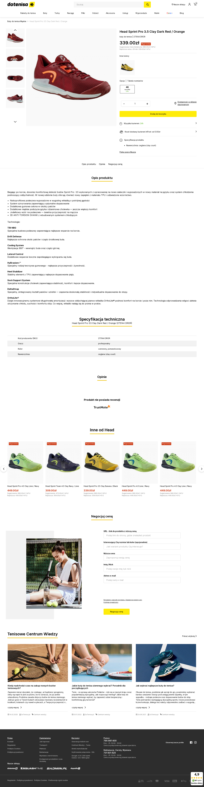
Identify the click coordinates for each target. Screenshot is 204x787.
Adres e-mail (110, 575)
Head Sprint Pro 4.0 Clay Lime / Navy (23, 486)
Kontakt (10, 741)
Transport (43, 745)
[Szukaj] (147, 5)
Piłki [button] (83, 13)
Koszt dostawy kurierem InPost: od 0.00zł (158, 131)
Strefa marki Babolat (79, 748)
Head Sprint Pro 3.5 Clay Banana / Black (101, 486)
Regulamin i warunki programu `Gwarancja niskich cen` (123, 600)
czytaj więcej (15, 707)
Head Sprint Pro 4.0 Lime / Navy (135, 486)
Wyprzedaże (141, 13)
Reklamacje (43, 752)
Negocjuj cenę (115, 164)
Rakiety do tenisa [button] (28, 13)
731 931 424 (110, 752)
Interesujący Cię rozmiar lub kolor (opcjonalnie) (125, 542)
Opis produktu (89, 164)
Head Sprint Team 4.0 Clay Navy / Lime (62, 486)
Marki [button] (156, 13)
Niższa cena (109, 553)
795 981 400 (110, 740)
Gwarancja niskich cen (80, 741)
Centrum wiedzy (40, 714)
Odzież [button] (95, 13)
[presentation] (123, 591)
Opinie (102, 164)
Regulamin (11, 745)
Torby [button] (57, 13)
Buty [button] (45, 13)
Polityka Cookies (13, 748)
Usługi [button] (125, 13)
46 (127, 89)
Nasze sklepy (178, 4)
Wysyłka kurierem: (158, 123)
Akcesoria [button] (110, 13)
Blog (182, 13)
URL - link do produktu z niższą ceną (120, 531)
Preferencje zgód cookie (58, 780)
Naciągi (70, 13)
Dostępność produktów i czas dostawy (50, 760)
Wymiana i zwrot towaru (48, 756)
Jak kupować (44, 741)
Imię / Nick (108, 564)
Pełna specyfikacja (128, 152)
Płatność (42, 748)
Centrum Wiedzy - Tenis (81, 745)
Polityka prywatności (111, 602)
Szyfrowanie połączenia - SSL (83, 752)
